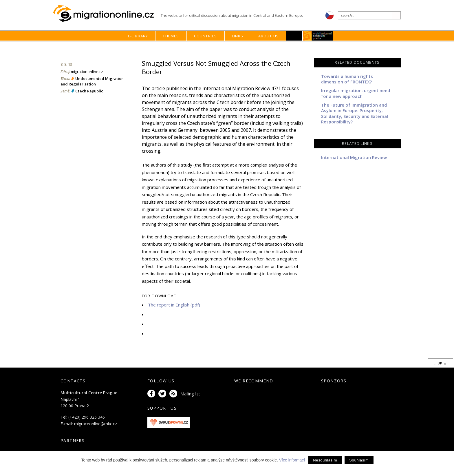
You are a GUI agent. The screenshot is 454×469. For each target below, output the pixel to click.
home (277, 47)
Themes (171, 36)
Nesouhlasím (325, 460)
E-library (138, 36)
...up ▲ (440, 363)
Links (238, 36)
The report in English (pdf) (174, 305)
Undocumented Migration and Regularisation (92, 81)
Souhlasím (359, 460)
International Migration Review (354, 157)
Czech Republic (89, 91)
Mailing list (190, 394)
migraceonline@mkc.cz (95, 423)
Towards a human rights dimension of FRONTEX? (347, 79)
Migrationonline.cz (105, 14)
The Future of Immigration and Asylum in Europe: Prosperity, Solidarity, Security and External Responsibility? (354, 113)
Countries (205, 36)
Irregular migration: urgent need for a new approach (355, 93)
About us (268, 36)
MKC (318, 36)
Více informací (292, 460)
